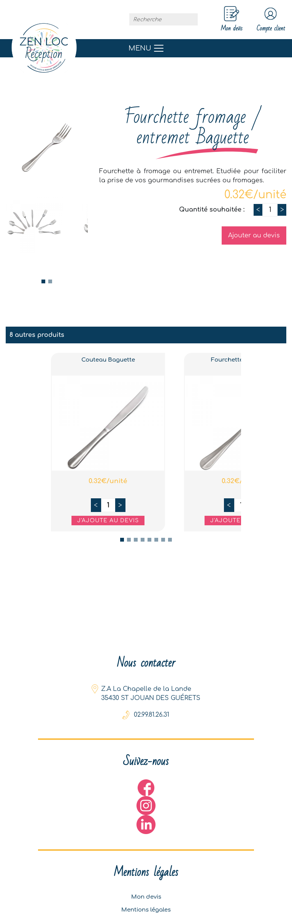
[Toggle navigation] (146, 49)
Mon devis (146, 891)
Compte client (264, 20)
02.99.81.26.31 (151, 706)
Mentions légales (146, 906)
